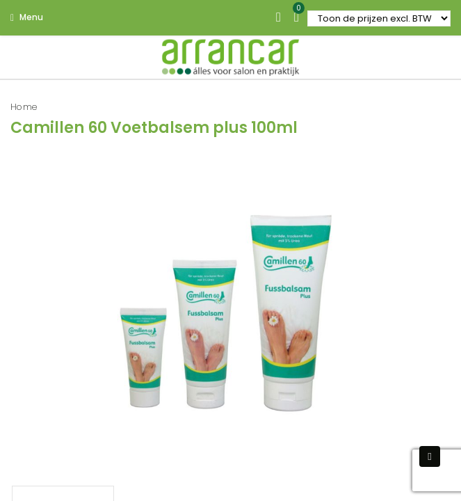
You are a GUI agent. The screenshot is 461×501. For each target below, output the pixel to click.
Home (24, 106)
